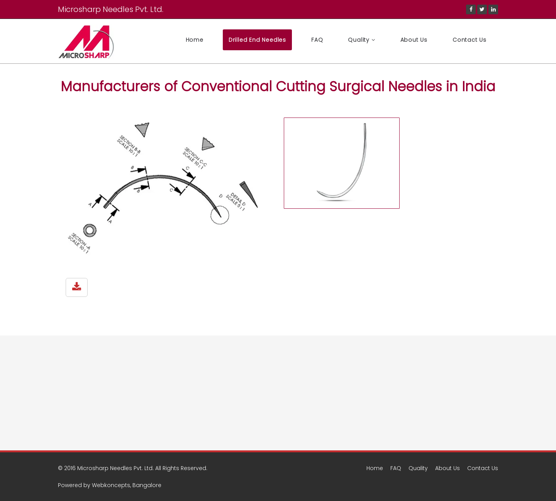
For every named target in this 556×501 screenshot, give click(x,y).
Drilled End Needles (257, 40)
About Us (413, 40)
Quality (361, 40)
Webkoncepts (111, 485)
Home (194, 40)
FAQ (317, 40)
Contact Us (469, 40)
